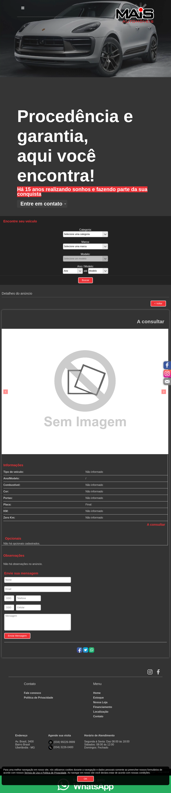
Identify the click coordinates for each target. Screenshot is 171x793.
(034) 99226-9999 (64, 742)
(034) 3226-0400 (63, 747)
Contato (98, 716)
